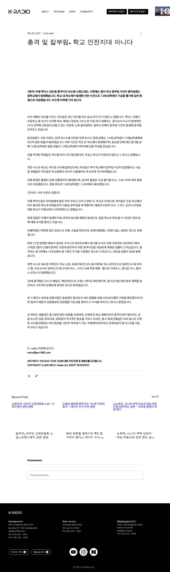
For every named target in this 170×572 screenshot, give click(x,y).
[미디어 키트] (19, 552)
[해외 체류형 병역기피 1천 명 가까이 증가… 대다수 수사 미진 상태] (84, 415)
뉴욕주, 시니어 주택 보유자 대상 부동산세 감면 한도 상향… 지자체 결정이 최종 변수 (135, 435)
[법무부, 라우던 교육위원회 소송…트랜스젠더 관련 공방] (34, 415)
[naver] (94, 552)
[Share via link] (36, 375)
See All (155, 396)
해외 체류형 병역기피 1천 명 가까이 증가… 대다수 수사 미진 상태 (85, 435)
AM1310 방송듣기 (138, 11)
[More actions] (141, 33)
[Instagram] (83, 552)
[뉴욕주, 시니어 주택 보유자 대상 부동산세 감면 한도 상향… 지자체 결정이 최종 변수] (135, 415)
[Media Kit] (41, 552)
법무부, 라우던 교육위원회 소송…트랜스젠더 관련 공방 (34, 435)
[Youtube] (73, 552)
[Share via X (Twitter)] (28, 375)
